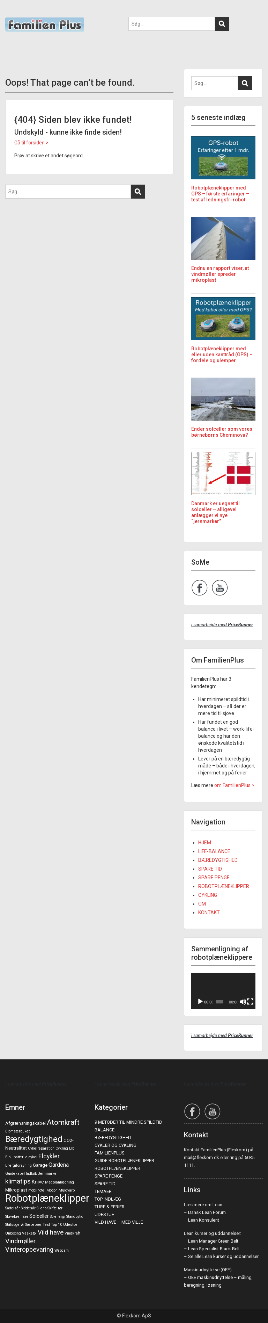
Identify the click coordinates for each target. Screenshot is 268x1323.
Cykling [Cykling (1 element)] (61, 1148)
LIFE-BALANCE (214, 851)
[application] (223, 991)
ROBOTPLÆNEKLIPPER (223, 886)
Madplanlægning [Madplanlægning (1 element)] (59, 1182)
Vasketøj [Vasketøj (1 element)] (29, 1233)
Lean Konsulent (203, 1220)
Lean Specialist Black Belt (214, 1248)
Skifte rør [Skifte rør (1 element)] (54, 1208)
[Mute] (242, 1001)
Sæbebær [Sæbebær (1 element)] (33, 1224)
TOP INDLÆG (108, 1199)
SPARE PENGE (214, 877)
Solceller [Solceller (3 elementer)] (39, 1216)
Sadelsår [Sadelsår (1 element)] (12, 1208)
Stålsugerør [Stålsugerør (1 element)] (14, 1224)
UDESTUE (104, 1214)
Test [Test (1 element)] (46, 1224)
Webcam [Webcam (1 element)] (61, 1250)
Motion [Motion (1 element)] (52, 1190)
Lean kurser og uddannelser (230, 1256)
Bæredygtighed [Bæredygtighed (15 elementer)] (33, 1139)
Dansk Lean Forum (207, 1212)
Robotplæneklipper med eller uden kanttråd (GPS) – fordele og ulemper (222, 354)
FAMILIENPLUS (110, 1153)
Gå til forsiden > (31, 142)
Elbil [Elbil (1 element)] (72, 1148)
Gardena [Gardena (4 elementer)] (59, 1164)
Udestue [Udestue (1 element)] (70, 1224)
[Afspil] (200, 1001)
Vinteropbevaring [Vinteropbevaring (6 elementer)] (29, 1249)
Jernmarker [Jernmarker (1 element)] (48, 1173)
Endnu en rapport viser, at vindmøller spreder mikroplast (220, 274)
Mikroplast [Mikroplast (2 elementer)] (16, 1190)
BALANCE (104, 1129)
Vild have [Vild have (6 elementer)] (51, 1232)
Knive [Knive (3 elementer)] (38, 1182)
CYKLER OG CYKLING (115, 1145)
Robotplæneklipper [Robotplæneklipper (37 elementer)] (47, 1198)
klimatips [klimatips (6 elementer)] (18, 1181)
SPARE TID (210, 869)
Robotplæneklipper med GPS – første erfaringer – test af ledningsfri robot (220, 193)
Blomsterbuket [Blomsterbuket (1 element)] (17, 1131)
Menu (12, 12)
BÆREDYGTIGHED (218, 860)
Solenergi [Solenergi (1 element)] (57, 1216)
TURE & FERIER (110, 1206)
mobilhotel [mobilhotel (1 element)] (36, 1190)
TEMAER (103, 1191)
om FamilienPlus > (234, 785)
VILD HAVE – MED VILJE (119, 1222)
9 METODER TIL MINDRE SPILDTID (128, 1122)
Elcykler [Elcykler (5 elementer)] (49, 1156)
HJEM (204, 842)
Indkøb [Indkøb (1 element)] (31, 1173)
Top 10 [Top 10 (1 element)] (56, 1224)
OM (202, 904)
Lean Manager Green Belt (213, 1241)
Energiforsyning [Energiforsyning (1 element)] (18, 1165)
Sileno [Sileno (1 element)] (41, 1208)
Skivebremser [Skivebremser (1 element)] (16, 1216)
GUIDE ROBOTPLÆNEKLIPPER (124, 1160)
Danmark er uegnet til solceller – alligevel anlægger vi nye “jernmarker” (215, 512)
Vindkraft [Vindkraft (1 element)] (72, 1233)
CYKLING (207, 895)
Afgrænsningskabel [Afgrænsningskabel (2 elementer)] (25, 1123)
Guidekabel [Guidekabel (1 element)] (15, 1173)
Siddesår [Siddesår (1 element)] (28, 1208)
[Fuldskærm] (250, 1001)
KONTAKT (209, 912)
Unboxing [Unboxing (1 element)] (13, 1233)
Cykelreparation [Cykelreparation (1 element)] (41, 1148)
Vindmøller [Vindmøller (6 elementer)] (20, 1241)
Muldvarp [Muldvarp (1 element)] (67, 1190)
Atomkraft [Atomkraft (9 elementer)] (63, 1122)
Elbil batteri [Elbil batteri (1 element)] (14, 1157)
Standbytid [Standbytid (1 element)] (74, 1216)
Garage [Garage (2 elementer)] (40, 1165)
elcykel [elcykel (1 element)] (31, 1157)
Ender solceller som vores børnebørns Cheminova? (221, 432)
